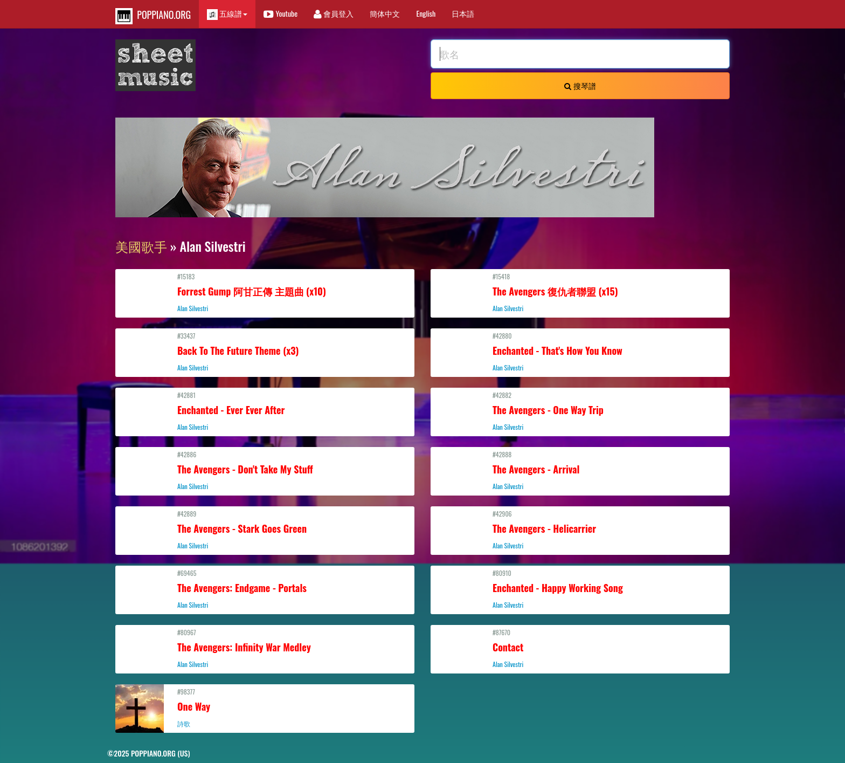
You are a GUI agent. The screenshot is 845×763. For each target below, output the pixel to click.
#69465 (265, 588)
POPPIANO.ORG (153, 16)
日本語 (463, 13)
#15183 (265, 292)
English (425, 13)
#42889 (265, 529)
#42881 (265, 410)
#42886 (265, 470)
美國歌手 (141, 246)
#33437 (265, 351)
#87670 (580, 648)
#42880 (580, 351)
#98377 (265, 707)
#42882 (580, 410)
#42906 (580, 529)
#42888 (580, 470)
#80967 (265, 648)
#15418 (580, 292)
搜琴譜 (579, 85)
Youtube (280, 13)
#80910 (580, 588)
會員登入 (334, 13)
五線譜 (227, 14)
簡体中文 (385, 13)
